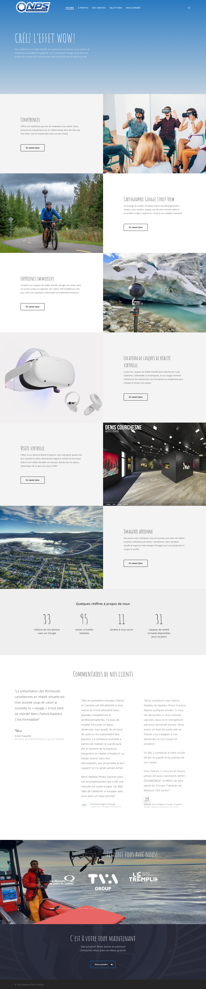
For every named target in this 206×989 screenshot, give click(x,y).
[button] (103, 964)
